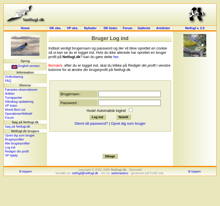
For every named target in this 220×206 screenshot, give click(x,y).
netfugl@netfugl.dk (85, 173)
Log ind (10, 147)
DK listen (110, 28)
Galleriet (144, 28)
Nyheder (90, 28)
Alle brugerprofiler (17, 143)
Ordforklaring (14, 76)
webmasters (119, 173)
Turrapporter (13, 97)
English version (25, 66)
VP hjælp (11, 155)
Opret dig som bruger (20, 135)
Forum (127, 28)
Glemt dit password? (91, 123)
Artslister (163, 28)
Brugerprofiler (14, 139)
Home (25, 28)
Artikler (10, 93)
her (115, 57)
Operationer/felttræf (18, 113)
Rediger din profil (17, 151)
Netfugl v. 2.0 (195, 28)
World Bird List (15, 109)
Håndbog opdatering (19, 101)
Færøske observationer (21, 89)
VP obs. (72, 28)
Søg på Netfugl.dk (17, 126)
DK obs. (56, 28)
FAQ (8, 80)
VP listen (11, 105)
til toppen (25, 171)
